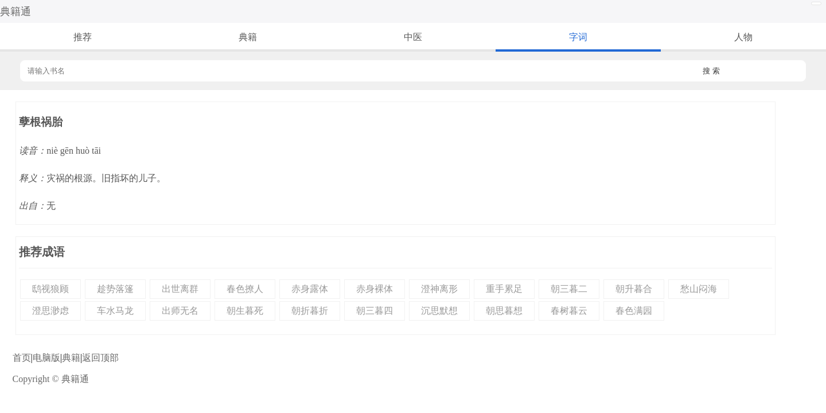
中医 (413, 37)
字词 (578, 37)
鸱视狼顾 (50, 289)
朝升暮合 (633, 289)
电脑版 (46, 358)
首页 (22, 358)
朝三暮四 (374, 310)
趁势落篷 (115, 289)
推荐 (82, 37)
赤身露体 (309, 289)
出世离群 (180, 289)
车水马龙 (115, 310)
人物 (743, 37)
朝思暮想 (504, 310)
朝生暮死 (245, 310)
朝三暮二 (569, 289)
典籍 (248, 37)
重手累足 (504, 289)
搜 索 (711, 71)
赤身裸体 (374, 289)
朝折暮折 (309, 310)
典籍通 (15, 11)
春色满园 (633, 310)
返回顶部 (100, 358)
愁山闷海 (698, 289)
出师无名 (180, 310)
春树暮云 (569, 310)
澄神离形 (439, 289)
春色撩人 (245, 289)
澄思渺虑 (50, 310)
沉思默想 (439, 310)
